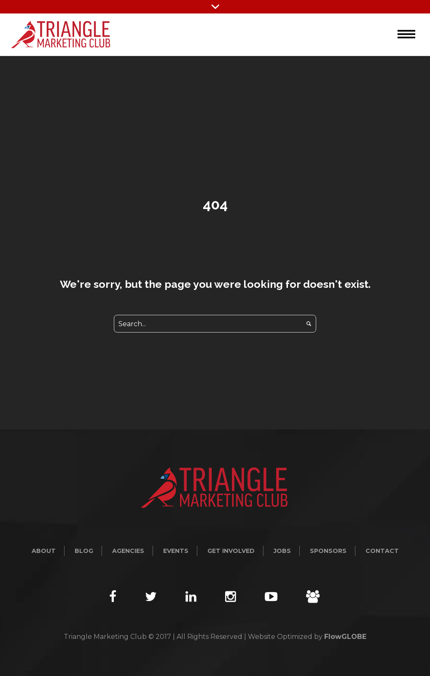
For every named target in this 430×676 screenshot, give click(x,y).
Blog (84, 551)
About (44, 551)
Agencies (128, 551)
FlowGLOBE (345, 637)
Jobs (282, 551)
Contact (382, 551)
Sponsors (328, 551)
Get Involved (231, 551)
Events (175, 551)
